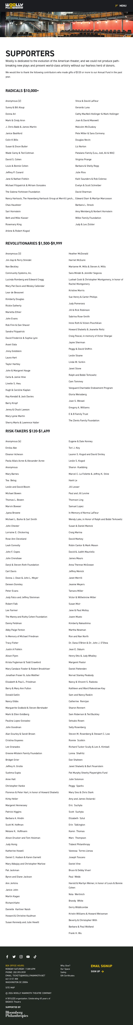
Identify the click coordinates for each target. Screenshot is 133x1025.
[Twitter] (14, 956)
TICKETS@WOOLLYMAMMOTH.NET (29, 975)
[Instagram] (21, 956)
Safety (63, 972)
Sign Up (95, 971)
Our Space (65, 968)
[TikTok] (35, 956)
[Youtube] (28, 956)
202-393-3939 (19, 972)
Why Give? (65, 965)
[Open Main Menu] (121, 6)
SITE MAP (10, 987)
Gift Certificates (67, 975)
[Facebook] (7, 956)
